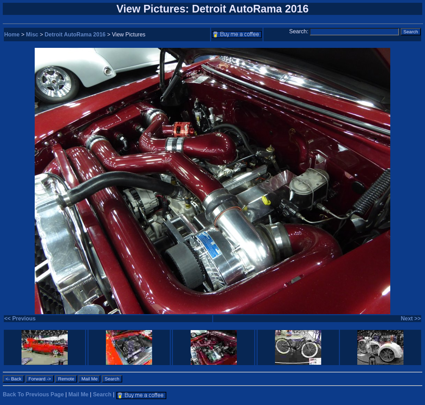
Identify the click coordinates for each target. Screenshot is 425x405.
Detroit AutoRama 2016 (75, 34)
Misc (32, 34)
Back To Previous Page (33, 394)
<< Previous (20, 318)
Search (102, 394)
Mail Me (78, 394)
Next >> (411, 318)
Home (11, 34)
